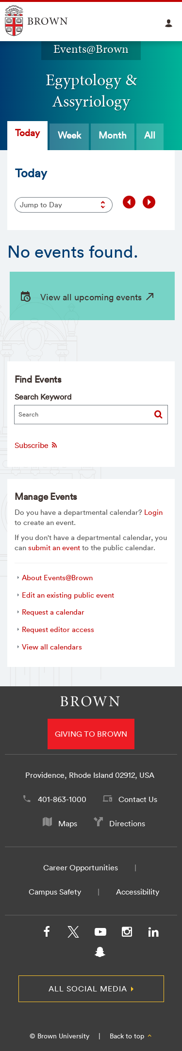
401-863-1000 (62, 799)
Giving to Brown (91, 734)
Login (153, 512)
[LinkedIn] (153, 934)
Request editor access (58, 629)
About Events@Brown (57, 577)
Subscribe (36, 445)
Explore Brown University (47, 20)
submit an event (54, 547)
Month (113, 135)
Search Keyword (43, 397)
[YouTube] (100, 934)
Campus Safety (55, 891)
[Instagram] (126, 934)
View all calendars (52, 646)
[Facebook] (46, 934)
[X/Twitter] (73, 934)
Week (69, 135)
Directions (127, 823)
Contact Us (137, 799)
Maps (67, 823)
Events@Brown (91, 49)
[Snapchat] (100, 954)
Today (27, 133)
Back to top (131, 1036)
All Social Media (88, 988)
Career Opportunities (80, 867)
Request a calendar (53, 612)
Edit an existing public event (68, 595)
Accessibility (137, 891)
